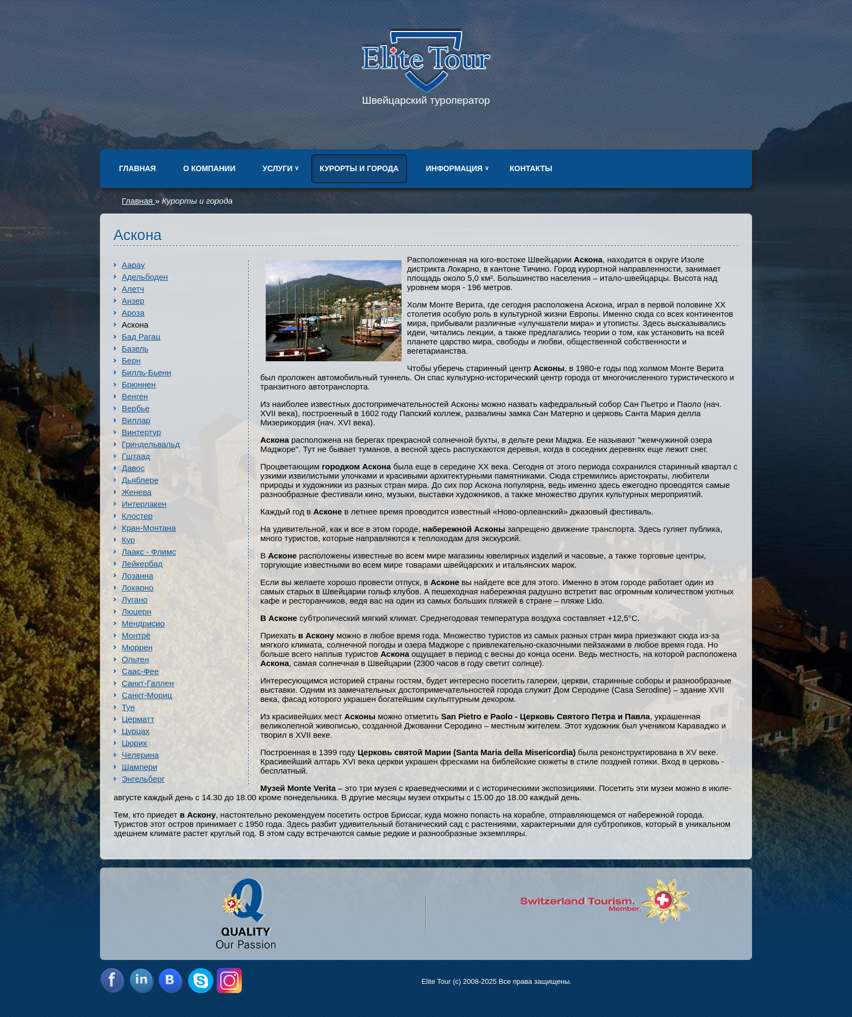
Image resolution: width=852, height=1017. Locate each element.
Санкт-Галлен (148, 683)
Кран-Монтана (149, 527)
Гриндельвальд (151, 444)
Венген (135, 396)
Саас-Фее (140, 671)
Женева (137, 492)
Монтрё (136, 635)
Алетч (133, 288)
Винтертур (141, 432)
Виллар (136, 420)
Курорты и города (359, 168)
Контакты (531, 168)
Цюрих (134, 743)
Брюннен (139, 384)
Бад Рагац (141, 336)
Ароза (133, 312)
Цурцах (135, 731)
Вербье (135, 408)
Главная (137, 168)
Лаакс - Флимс (149, 551)
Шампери (140, 766)
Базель (135, 348)
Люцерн (137, 611)
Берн (131, 360)
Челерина (140, 754)
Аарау (133, 264)
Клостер (137, 515)
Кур (128, 539)
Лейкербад (142, 563)
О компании (209, 168)
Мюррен (137, 647)
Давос (133, 468)
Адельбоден (145, 276)
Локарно (137, 587)
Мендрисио (143, 623)
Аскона (135, 324)
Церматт (138, 719)
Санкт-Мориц (147, 695)
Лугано (135, 599)
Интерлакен (144, 503)
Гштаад (136, 456)
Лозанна (137, 575)
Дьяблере (140, 480)
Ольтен (135, 659)
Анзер (133, 300)
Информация (454, 168)
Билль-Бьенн (146, 372)
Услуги (277, 168)
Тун (128, 707)
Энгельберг (143, 778)
